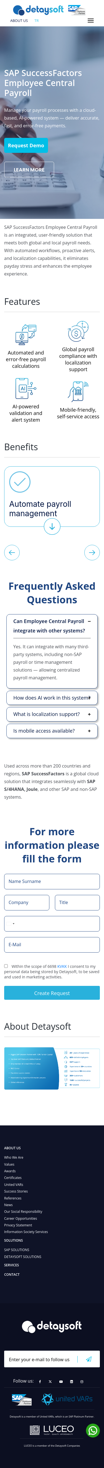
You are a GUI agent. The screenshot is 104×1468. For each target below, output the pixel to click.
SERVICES (11, 1265)
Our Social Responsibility (23, 1211)
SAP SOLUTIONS (16, 1249)
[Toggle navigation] (90, 20)
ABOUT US (19, 21)
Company (18, 902)
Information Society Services (26, 1231)
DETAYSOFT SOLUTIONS (22, 1256)
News (8, 1205)
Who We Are (13, 1157)
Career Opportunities (20, 1218)
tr (36, 21)
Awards (10, 1171)
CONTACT (12, 1274)
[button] (12, 553)
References (12, 1198)
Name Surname (25, 881)
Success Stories (16, 1191)
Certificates (13, 1177)
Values (9, 1164)
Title (63, 902)
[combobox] (10, 923)
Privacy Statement (18, 1225)
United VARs (13, 1184)
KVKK (62, 966)
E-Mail (15, 944)
